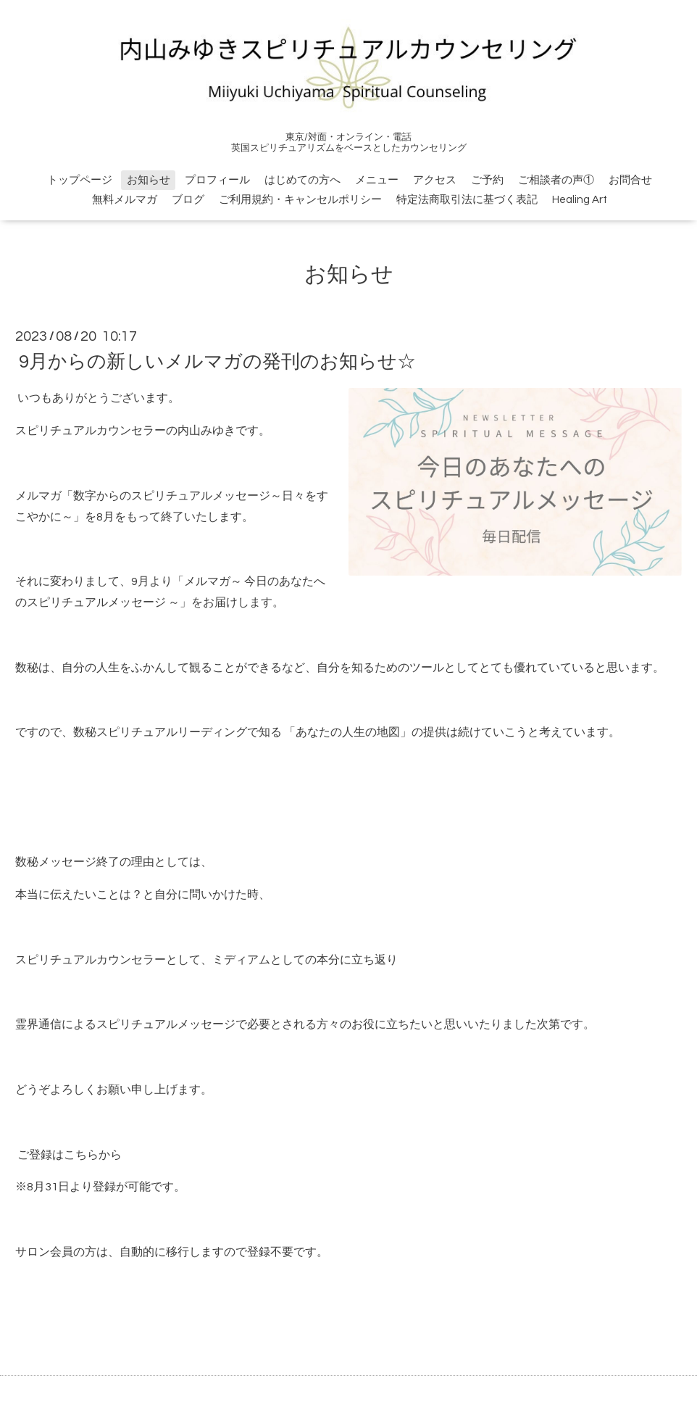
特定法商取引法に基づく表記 (467, 199)
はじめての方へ (302, 180)
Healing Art (579, 199)
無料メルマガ (124, 199)
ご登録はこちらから (68, 1155)
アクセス (434, 180)
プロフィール (217, 180)
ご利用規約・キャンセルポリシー (300, 199)
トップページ (79, 180)
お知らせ (148, 180)
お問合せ (630, 180)
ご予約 (487, 180)
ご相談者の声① (556, 180)
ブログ (188, 199)
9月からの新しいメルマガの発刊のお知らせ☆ (217, 361)
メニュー (376, 180)
